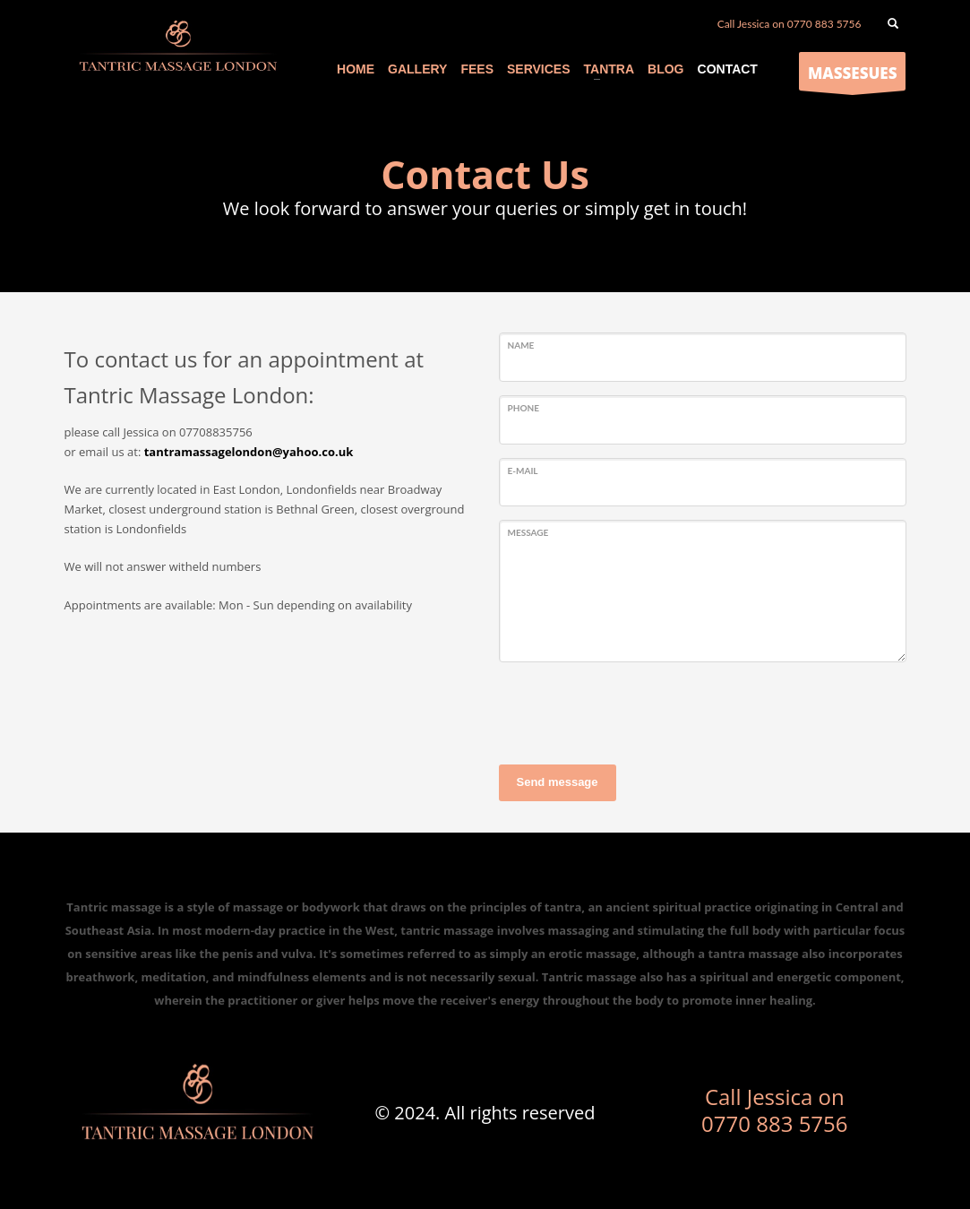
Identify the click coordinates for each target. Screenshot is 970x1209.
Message (528, 532)
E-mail (523, 470)
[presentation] (635, 711)
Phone (523, 407)
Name (521, 345)
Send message (557, 782)
